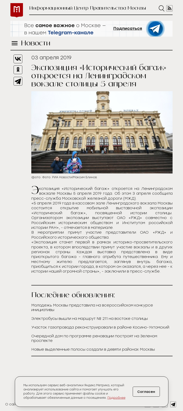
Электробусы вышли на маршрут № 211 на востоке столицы (89, 318)
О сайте (12, 404)
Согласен (146, 392)
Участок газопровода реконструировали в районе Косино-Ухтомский (100, 327)
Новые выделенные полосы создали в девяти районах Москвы (93, 349)
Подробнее (116, 398)
